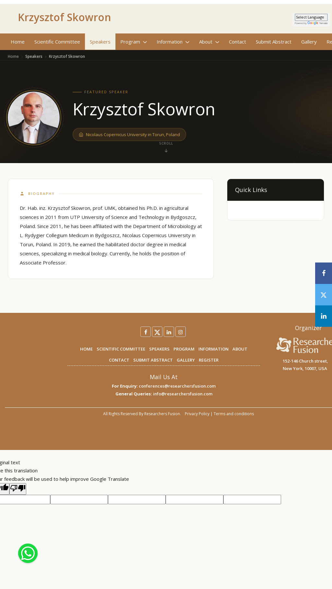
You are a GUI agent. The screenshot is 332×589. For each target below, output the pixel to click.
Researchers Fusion (162, 413)
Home (18, 41)
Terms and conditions (234, 413)
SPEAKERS (159, 349)
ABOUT (239, 349)
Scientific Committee (57, 41)
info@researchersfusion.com (182, 394)
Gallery (309, 41)
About (209, 41)
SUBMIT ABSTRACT (153, 360)
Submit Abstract (273, 41)
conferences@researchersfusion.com (177, 386)
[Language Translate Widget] (311, 17)
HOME (86, 349)
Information (173, 41)
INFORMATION (213, 349)
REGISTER (209, 360)
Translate (317, 23)
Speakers (100, 41)
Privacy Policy (197, 413)
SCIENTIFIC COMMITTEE (121, 349)
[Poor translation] (17, 489)
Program (133, 41)
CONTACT (119, 360)
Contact (237, 41)
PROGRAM (184, 349)
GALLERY (186, 360)
